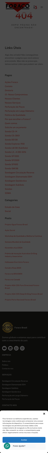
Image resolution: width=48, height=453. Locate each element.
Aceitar (24, 440)
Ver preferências (24, 447)
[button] (44, 413)
